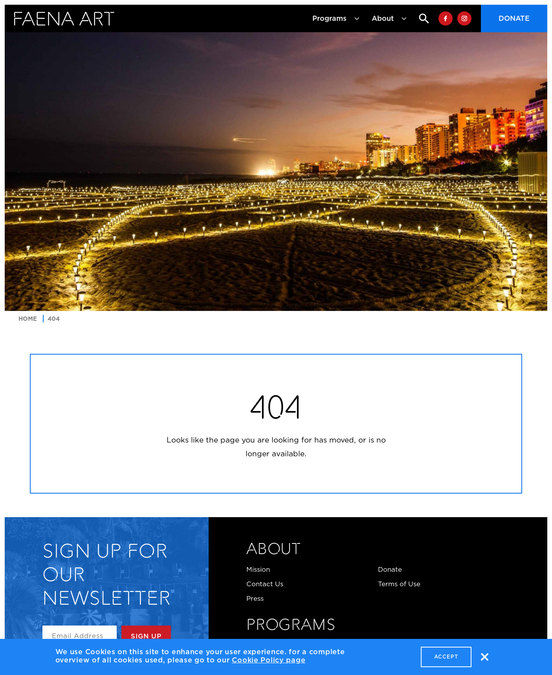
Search (417, 18)
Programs (290, 626)
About (273, 550)
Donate (514, 18)
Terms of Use (399, 583)
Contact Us (264, 583)
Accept (446, 657)
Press (255, 598)
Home (27, 318)
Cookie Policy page (268, 661)
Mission (258, 569)
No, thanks (484, 658)
